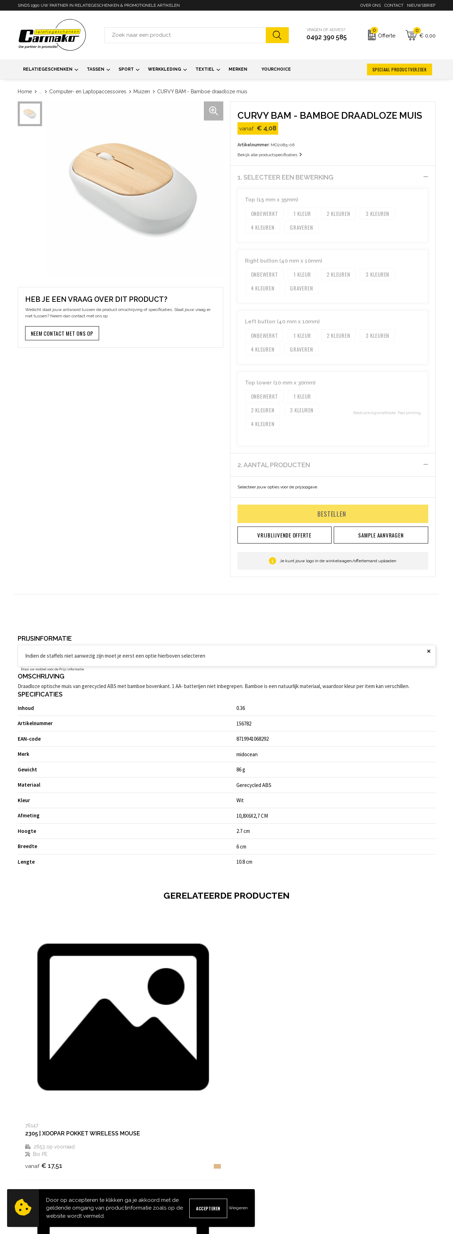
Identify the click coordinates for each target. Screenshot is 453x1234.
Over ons (370, 5)
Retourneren (243, 1175)
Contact (393, 5)
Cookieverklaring (354, 1153)
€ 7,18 (147, 1059)
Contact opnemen (249, 1141)
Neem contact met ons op (62, 333)
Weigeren (238, 1207)
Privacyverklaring (354, 1164)
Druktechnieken (141, 1175)
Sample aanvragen (250, 1153)
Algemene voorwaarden (362, 1141)
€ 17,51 (43, 1068)
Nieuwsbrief (421, 5)
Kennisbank (136, 1164)
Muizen (141, 91)
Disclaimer (347, 1175)
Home (25, 91)
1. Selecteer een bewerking (285, 177)
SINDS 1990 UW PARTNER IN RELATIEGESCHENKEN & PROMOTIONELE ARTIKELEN (99, 5)
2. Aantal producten (273, 465)
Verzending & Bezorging (256, 1164)
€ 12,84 (253, 1059)
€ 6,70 (356, 1075)
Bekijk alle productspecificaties (269, 154)
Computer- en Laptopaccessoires (87, 91)
